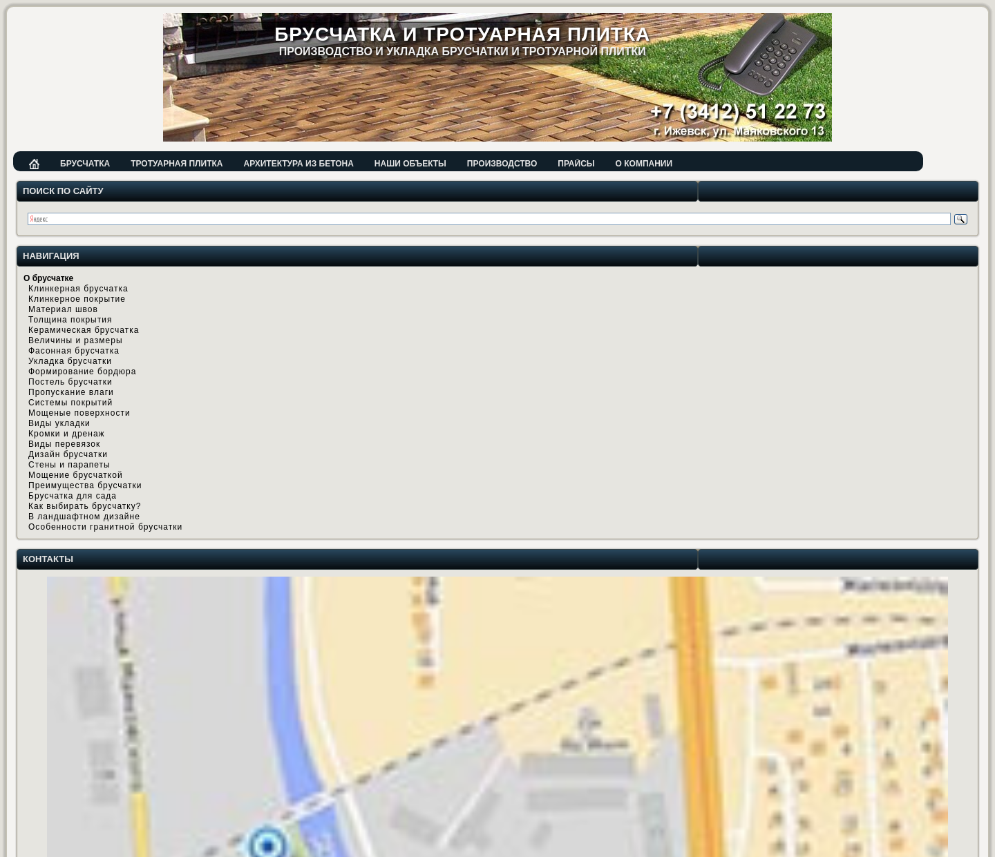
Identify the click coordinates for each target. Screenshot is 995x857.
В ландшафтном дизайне (84, 516)
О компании (644, 163)
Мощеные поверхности (79, 413)
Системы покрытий (70, 402)
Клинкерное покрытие (77, 299)
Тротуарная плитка (176, 163)
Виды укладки (59, 423)
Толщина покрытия (70, 320)
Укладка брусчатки (70, 361)
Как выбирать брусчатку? (84, 506)
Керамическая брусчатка (83, 330)
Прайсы (576, 163)
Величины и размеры (75, 340)
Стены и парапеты (69, 465)
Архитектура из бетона (298, 163)
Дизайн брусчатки (68, 454)
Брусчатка (85, 163)
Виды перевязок (64, 444)
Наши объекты (410, 163)
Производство (502, 163)
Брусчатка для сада (72, 496)
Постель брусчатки (70, 382)
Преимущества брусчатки (85, 485)
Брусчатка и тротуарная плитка (462, 34)
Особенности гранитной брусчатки (105, 527)
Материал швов (63, 309)
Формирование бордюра (82, 371)
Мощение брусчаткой (75, 475)
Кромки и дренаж (66, 434)
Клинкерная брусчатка (78, 288)
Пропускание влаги (71, 392)
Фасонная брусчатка (74, 351)
